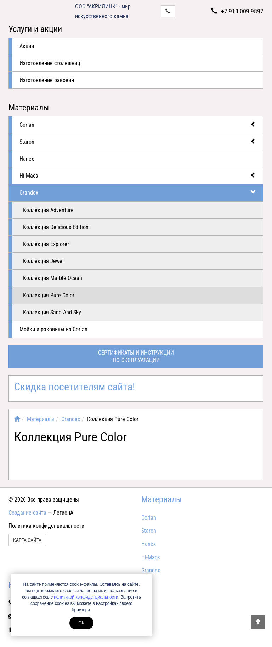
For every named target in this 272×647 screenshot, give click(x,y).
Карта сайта (27, 540)
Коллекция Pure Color (48, 295)
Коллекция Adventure (48, 210)
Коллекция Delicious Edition (56, 227)
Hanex (26, 158)
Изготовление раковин (46, 80)
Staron (137, 141)
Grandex (137, 192)
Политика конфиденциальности (46, 525)
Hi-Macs (137, 175)
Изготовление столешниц (49, 63)
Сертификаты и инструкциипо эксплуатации (136, 356)
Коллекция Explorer (46, 244)
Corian (137, 124)
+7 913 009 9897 (237, 11)
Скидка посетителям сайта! (74, 386)
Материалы (28, 108)
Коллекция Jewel (43, 261)
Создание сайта (27, 512)
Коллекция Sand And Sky (52, 312)
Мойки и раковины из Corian (53, 329)
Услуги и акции (35, 29)
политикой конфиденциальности (86, 597)
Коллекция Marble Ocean (52, 278)
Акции (26, 46)
